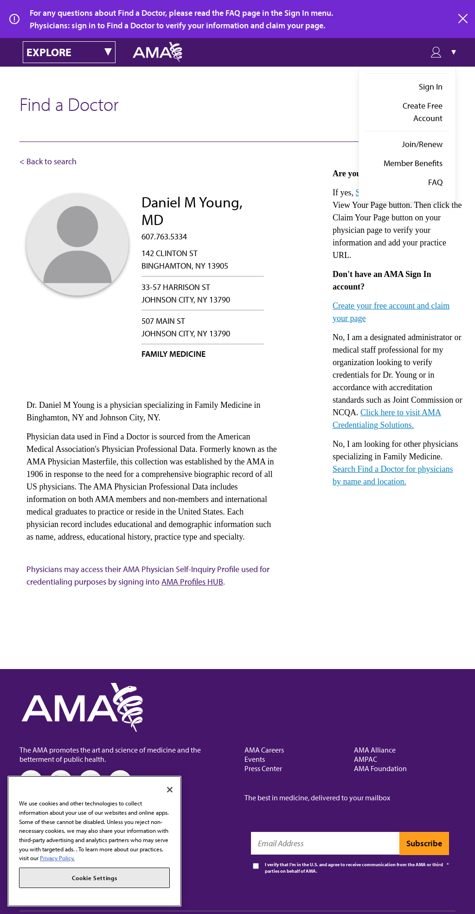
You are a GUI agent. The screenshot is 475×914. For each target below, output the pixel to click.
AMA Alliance (375, 749)
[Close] (170, 789)
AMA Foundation (380, 768)
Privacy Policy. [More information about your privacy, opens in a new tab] (57, 858)
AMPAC (365, 759)
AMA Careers (264, 749)
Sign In (431, 86)
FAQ (435, 182)
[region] (94, 841)
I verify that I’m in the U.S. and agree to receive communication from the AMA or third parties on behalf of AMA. (354, 868)
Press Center (263, 768)
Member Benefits (413, 163)
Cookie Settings (94, 878)
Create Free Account (423, 111)
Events (254, 759)
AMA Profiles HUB (192, 581)
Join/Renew (422, 144)
